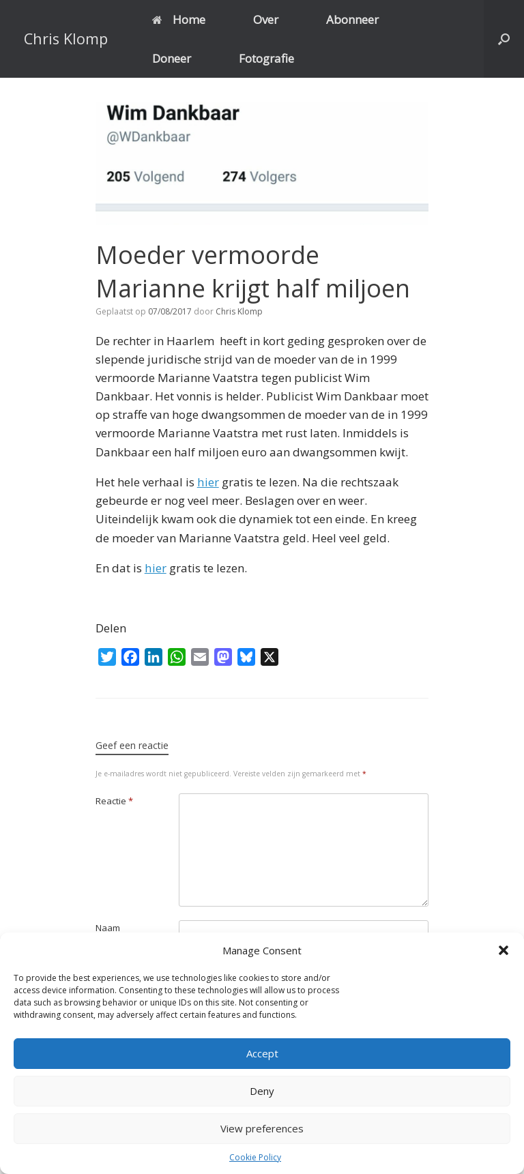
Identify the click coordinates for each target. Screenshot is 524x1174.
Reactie (114, 801)
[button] (503, 950)
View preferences (262, 1128)
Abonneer (352, 19)
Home (178, 19)
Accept (262, 1053)
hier (207, 482)
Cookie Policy (255, 1157)
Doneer (171, 58)
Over (265, 19)
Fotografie (266, 58)
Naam (108, 928)
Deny (262, 1091)
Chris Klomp (239, 311)
